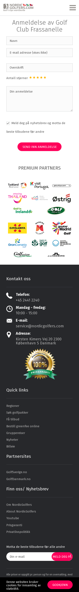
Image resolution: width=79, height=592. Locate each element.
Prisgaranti (14, 525)
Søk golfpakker (17, 412)
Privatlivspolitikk (18, 532)
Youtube (12, 518)
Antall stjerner (17, 78)
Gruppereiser (15, 433)
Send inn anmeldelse (40, 147)
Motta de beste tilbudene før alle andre (35, 547)
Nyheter (12, 440)
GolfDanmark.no (18, 479)
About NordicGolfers (21, 511)
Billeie (10, 446)
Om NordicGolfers (19, 505)
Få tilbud (12, 419)
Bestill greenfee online (22, 426)
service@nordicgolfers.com (40, 326)
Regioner (12, 406)
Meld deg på (62, 557)
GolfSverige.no (16, 472)
